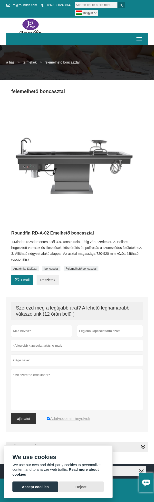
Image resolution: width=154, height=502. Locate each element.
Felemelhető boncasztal (81, 268)
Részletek (47, 280)
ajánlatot (23, 419)
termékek (30, 62)
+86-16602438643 (59, 5)
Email (22, 279)
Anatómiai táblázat (25, 268)
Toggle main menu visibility (139, 37)
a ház (10, 62)
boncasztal (51, 268)
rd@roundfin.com (25, 5)
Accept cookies (35, 487)
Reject (81, 487)
